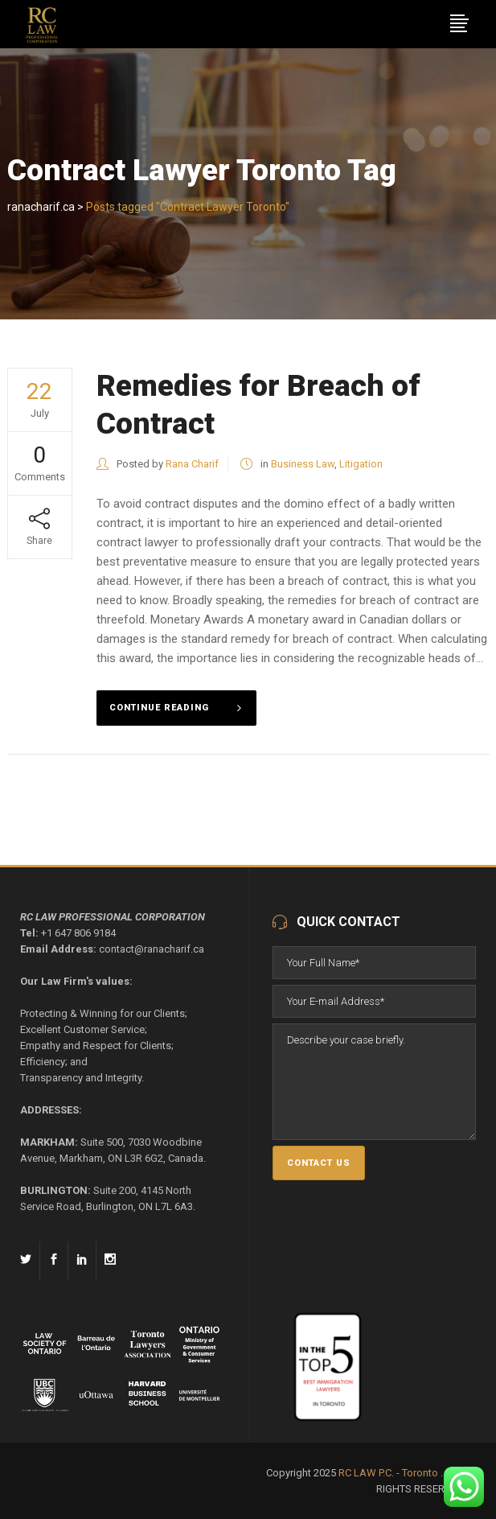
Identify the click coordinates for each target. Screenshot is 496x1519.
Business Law (302, 464)
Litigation (361, 464)
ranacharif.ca (41, 206)
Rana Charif (192, 464)
